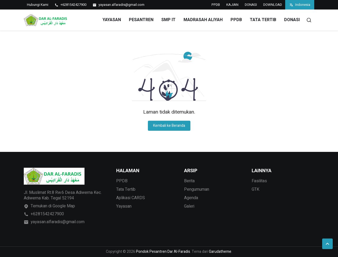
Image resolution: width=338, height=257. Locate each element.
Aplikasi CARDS (130, 198)
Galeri (189, 206)
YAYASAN (111, 20)
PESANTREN (141, 20)
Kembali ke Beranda (169, 125)
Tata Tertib (125, 189)
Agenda (191, 198)
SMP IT (168, 20)
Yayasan (124, 206)
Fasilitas (259, 181)
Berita (189, 181)
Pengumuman (196, 189)
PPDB (216, 4)
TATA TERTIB (263, 20)
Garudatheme (220, 251)
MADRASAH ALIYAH (203, 20)
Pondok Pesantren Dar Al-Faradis (163, 251)
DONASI (251, 4)
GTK (255, 189)
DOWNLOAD (272, 4)
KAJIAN (232, 4)
